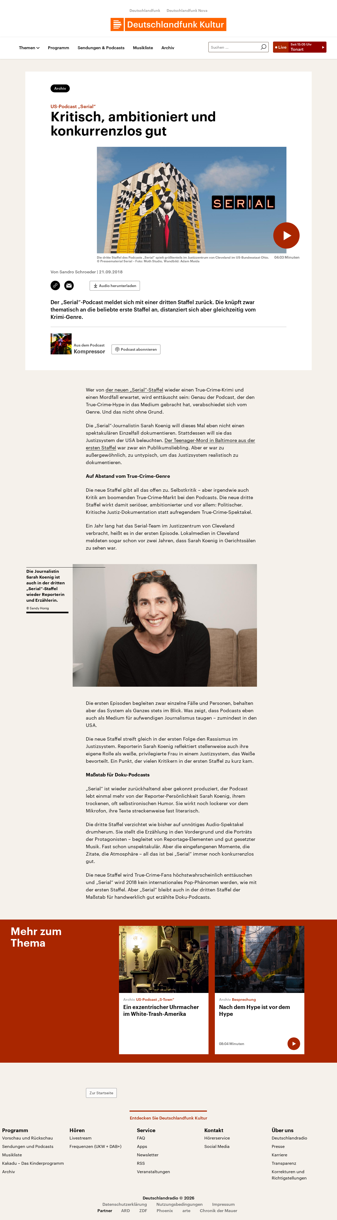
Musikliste (143, 48)
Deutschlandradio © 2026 (168, 1197)
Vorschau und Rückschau (27, 1137)
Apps (142, 1146)
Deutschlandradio (289, 1137)
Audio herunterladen (117, 285)
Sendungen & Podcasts (101, 48)
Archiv (167, 48)
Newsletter (147, 1154)
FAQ (141, 1137)
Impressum (223, 1204)
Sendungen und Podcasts (27, 1146)
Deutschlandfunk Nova (187, 10)
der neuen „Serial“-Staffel (134, 390)
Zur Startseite (101, 1093)
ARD (125, 1210)
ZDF (143, 1210)
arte (186, 1210)
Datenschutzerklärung (124, 1204)
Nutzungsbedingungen (179, 1204)
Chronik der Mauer (218, 1210)
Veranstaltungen (153, 1171)
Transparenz (284, 1163)
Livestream (81, 1137)
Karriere (279, 1154)
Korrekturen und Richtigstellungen (289, 1174)
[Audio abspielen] (286, 235)
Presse (278, 1146)
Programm (58, 48)
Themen (27, 48)
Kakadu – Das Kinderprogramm (33, 1163)
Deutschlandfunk (145, 10)
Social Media (217, 1146)
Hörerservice (217, 1137)
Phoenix (165, 1210)
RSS (141, 1163)
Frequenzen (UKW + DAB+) (95, 1146)
